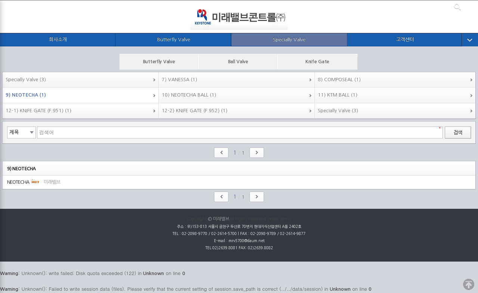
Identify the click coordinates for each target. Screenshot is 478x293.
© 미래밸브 (218, 219)
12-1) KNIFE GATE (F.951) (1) (38, 110)
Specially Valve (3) (26, 79)
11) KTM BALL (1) (337, 94)
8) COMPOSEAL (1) (339, 79)
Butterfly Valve (173, 39)
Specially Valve (289, 39)
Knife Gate (317, 61)
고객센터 (405, 39)
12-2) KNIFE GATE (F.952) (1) (194, 110)
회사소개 (58, 39)
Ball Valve (238, 61)
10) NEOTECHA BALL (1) (189, 94)
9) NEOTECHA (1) (26, 94)
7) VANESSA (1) (179, 79)
